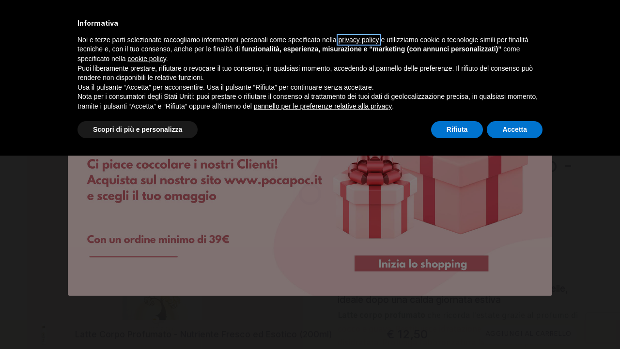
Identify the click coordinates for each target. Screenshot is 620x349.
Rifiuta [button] (457, 129)
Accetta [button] (514, 129)
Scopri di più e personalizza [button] (137, 129)
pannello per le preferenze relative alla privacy (323, 106)
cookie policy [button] (147, 59)
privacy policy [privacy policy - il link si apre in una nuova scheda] (359, 40)
